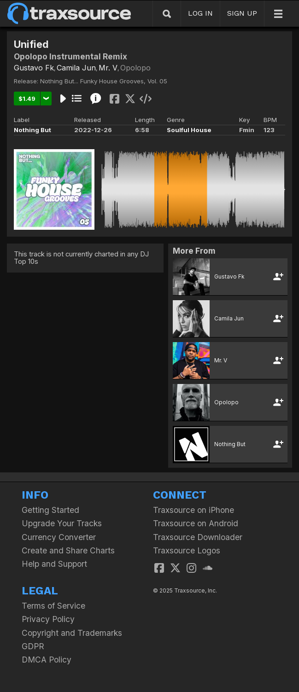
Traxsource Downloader (197, 537)
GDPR (33, 646)
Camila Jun (76, 67)
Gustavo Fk (34, 67)
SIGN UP (242, 13)
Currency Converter (59, 537)
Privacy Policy (48, 619)
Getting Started (50, 510)
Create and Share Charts (68, 550)
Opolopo (135, 67)
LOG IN (200, 13)
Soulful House (189, 130)
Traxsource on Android (195, 523)
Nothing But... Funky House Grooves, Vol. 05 (103, 81)
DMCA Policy (46, 659)
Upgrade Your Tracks (62, 523)
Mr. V (108, 67)
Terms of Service (53, 606)
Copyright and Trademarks (72, 633)
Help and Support (54, 564)
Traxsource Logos (186, 550)
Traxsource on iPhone (193, 510)
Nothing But (32, 130)
